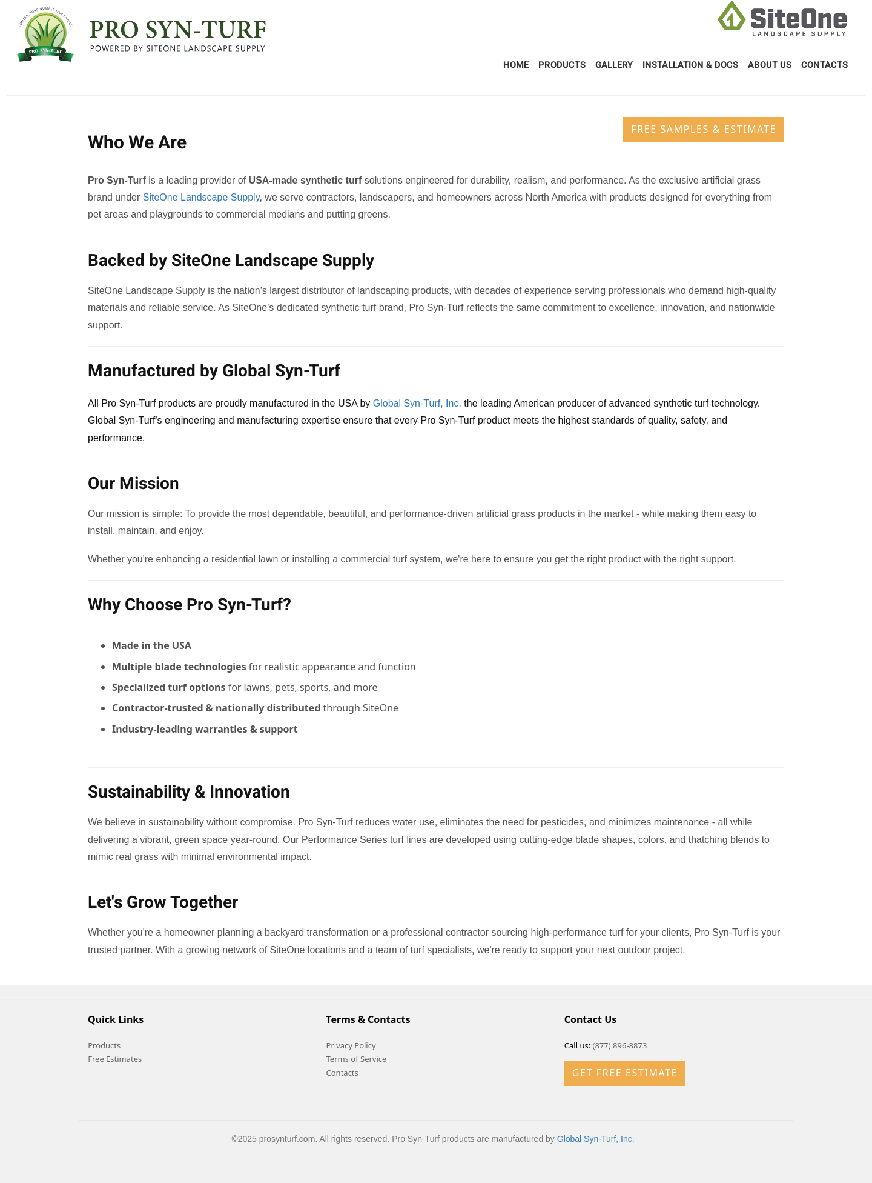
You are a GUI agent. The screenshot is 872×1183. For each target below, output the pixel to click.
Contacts (824, 65)
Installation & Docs (690, 65)
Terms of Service (356, 1058)
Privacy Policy (351, 1045)
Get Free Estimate (625, 1072)
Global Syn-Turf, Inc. (417, 403)
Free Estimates (115, 1058)
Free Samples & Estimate (703, 129)
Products (562, 65)
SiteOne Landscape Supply (201, 197)
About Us (769, 65)
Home (516, 65)
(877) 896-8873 (620, 1045)
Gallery (614, 65)
